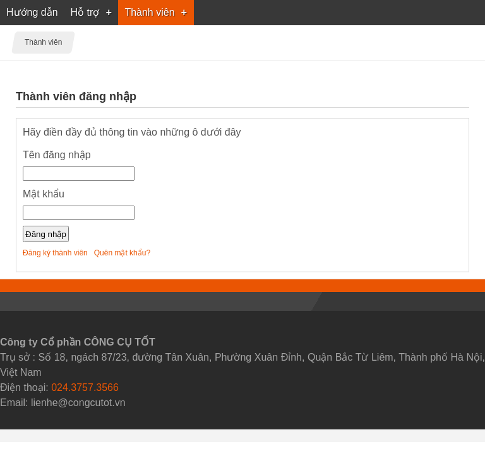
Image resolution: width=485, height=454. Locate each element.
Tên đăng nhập (57, 154)
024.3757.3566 (85, 387)
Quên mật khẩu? (122, 252)
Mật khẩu (43, 194)
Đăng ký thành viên (55, 252)
